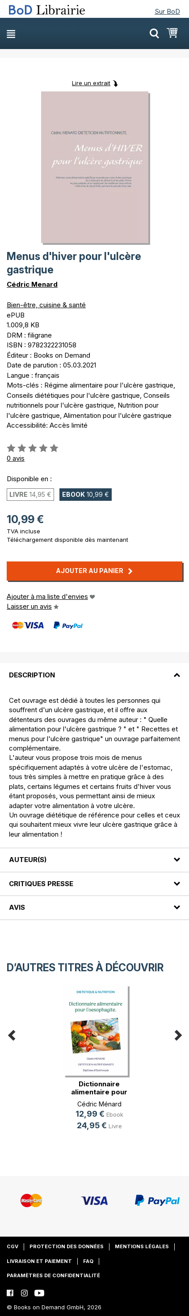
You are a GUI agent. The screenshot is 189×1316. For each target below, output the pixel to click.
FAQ (88, 1261)
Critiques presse (41, 883)
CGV (12, 1246)
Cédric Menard (32, 284)
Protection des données (66, 1246)
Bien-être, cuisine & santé (46, 305)
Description (32, 675)
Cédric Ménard (99, 1104)
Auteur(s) (27, 859)
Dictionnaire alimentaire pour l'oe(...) (99, 1092)
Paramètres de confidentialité (53, 1275)
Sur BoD (167, 11)
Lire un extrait (91, 83)
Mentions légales (142, 1246)
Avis (17, 907)
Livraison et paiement (39, 1261)
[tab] (94, 669)
